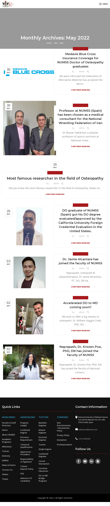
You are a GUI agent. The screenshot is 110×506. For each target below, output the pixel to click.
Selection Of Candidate (26, 479)
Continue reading (80, 90)
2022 (55, 43)
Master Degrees (42, 431)
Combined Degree (25, 431)
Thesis (5, 479)
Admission (7, 446)
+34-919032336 (84, 439)
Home (49, 43)
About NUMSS (8, 434)
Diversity (6, 456)
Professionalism (64, 444)
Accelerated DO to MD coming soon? (80, 305)
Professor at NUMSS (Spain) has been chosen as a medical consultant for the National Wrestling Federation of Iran (80, 117)
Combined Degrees (43, 455)
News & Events (80, 49)
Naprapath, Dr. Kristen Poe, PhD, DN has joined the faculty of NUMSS (80, 351)
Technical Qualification (26, 446)
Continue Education (43, 469)
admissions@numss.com (88, 429)
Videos (5, 474)
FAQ (22, 473)
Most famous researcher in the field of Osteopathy (55, 178)
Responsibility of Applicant (26, 460)
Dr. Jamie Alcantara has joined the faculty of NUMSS (80, 261)
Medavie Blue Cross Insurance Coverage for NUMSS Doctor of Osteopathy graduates (80, 60)
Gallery (5, 460)
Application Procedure (25, 453)
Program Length (24, 424)
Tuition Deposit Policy (26, 467)
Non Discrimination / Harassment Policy (64, 426)
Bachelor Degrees (43, 424)
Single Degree (45, 449)
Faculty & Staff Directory (9, 424)
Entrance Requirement (26, 438)
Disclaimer (62, 440)
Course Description (44, 462)
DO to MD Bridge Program (43, 478)
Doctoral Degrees (43, 438)
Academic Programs (6, 440)
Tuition (5, 451)
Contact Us (7, 469)
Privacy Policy (63, 435)
